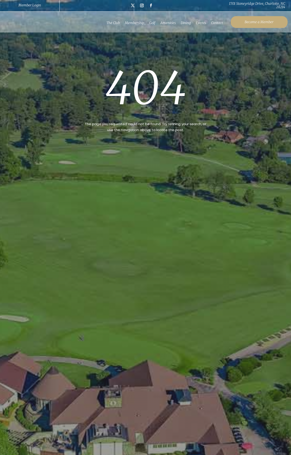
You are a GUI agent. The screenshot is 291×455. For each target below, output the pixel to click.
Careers (246, 429)
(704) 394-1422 (99, 354)
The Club (111, 23)
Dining (184, 23)
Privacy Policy (229, 429)
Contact (215, 23)
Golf (151, 23)
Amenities (166, 23)
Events (199, 23)
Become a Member (257, 22)
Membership (133, 23)
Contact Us (263, 429)
